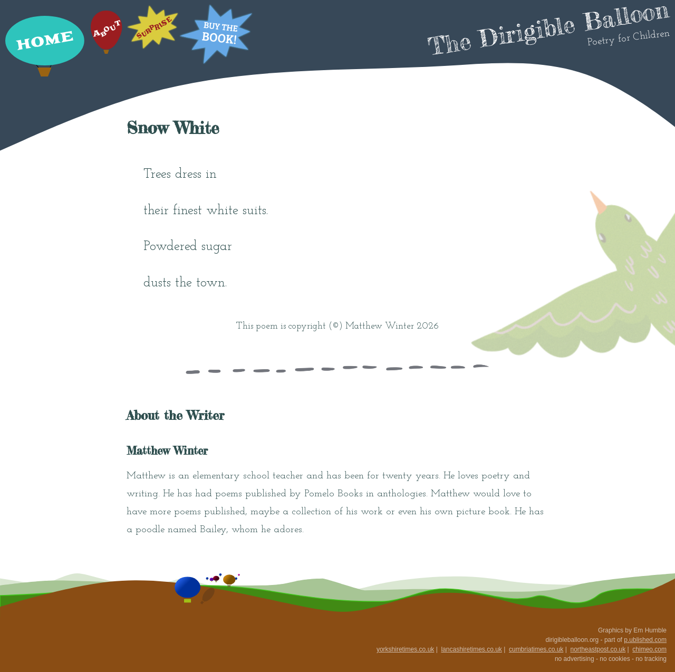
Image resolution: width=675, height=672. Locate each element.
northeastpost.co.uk (597, 649)
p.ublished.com (645, 640)
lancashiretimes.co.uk (471, 649)
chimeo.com (649, 649)
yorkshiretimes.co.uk (405, 649)
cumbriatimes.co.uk (536, 649)
